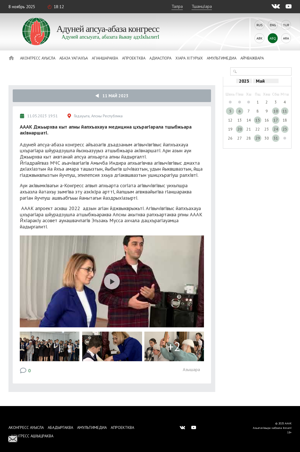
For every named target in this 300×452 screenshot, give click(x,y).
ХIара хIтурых (189, 58)
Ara (286, 38)
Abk (259, 38)
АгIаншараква (105, 58)
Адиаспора (160, 58)
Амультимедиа (221, 58)
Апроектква (133, 58)
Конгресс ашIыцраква (32, 435)
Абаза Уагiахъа (73, 58)
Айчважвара (252, 58)
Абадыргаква (60, 427)
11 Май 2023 (112, 95)
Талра (177, 6)
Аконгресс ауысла (37, 58)
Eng (273, 25)
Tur (286, 25)
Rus (259, 25)
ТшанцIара (202, 6)
